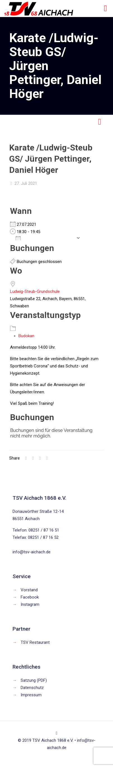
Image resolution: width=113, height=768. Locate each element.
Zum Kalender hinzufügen (44, 237)
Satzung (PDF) (34, 680)
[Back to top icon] (56, 733)
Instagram (30, 604)
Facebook (30, 597)
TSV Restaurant (35, 642)
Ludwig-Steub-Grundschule (35, 291)
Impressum (31, 694)
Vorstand (29, 589)
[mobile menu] (105, 8)
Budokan (26, 335)
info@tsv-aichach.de (32, 551)
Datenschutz (32, 687)
